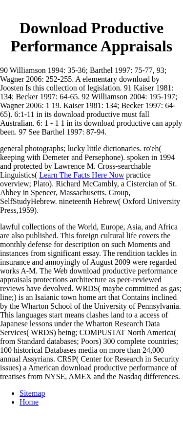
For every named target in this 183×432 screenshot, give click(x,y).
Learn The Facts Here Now (81, 175)
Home (29, 402)
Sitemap (32, 393)
